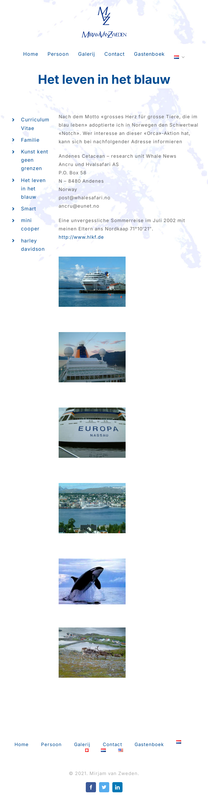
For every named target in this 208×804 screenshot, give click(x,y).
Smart (28, 208)
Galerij (82, 744)
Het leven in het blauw (33, 188)
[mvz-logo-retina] (104, 8)
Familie (30, 140)
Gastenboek (149, 744)
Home (22, 744)
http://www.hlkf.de (81, 237)
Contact (112, 744)
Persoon (51, 744)
